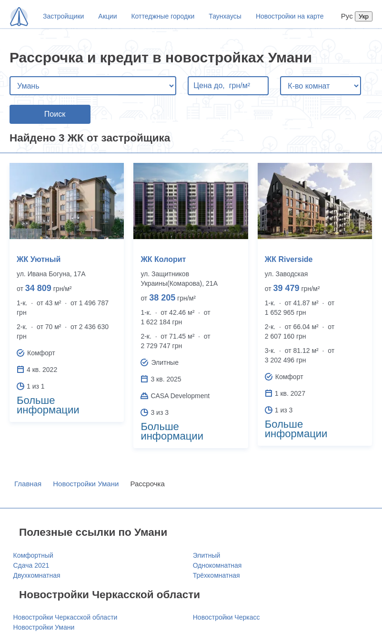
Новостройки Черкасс (226, 617)
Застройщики (63, 16)
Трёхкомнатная (216, 575)
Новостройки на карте (290, 16)
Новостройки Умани (86, 484)
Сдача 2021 (31, 565)
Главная (27, 484)
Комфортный (33, 555)
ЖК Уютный (38, 259)
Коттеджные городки (162, 16)
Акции (107, 16)
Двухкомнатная (36, 575)
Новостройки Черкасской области (65, 617)
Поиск (54, 114)
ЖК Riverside (289, 259)
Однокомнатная (217, 565)
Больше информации (48, 405)
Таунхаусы (225, 16)
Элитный (207, 555)
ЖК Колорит (163, 259)
